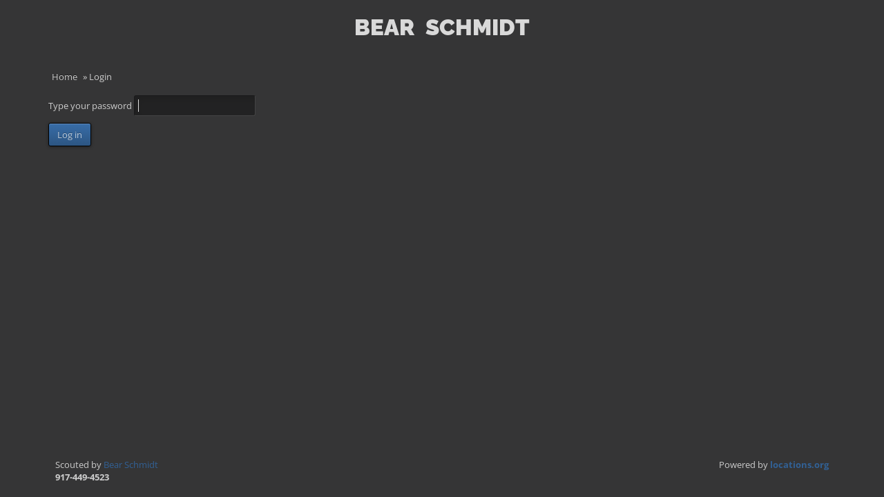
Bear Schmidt (131, 464)
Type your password (91, 105)
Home (64, 76)
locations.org (799, 464)
